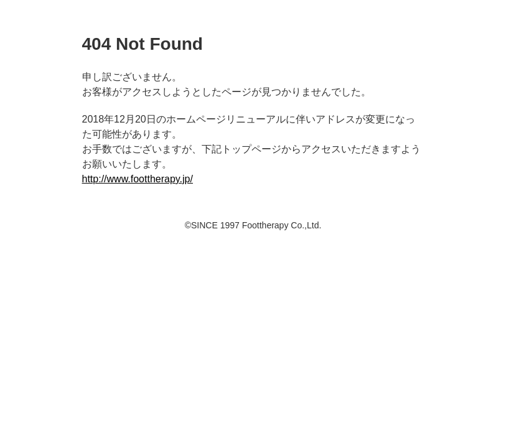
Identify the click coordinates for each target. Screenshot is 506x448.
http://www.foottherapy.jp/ (137, 179)
